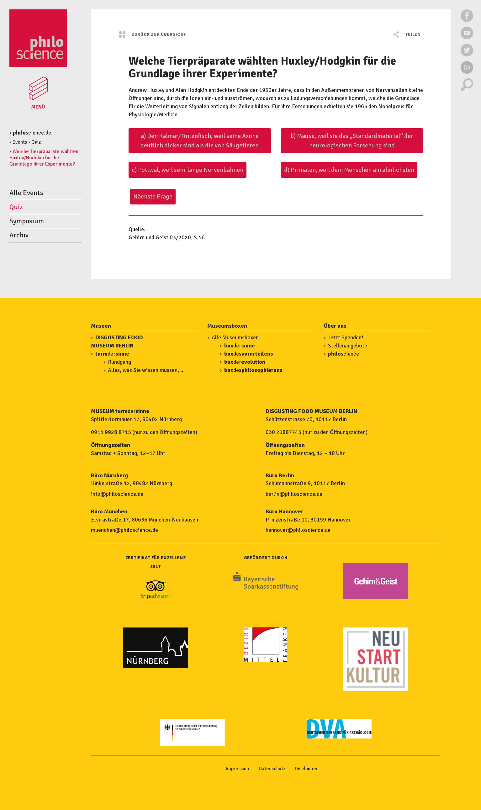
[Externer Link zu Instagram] (467, 72)
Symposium (26, 221)
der (112, 353)
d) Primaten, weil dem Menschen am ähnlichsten (349, 170)
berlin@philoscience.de (294, 493)
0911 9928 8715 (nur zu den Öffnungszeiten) (144, 432)
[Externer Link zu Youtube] (467, 37)
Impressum (237, 768)
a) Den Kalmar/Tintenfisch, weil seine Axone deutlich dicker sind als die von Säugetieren (199, 140)
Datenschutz (272, 768)
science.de (32, 132)
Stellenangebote (347, 345)
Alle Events (26, 192)
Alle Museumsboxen (235, 337)
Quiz (36, 142)
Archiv (19, 235)
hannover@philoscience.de (298, 530)
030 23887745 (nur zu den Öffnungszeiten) (316, 432)
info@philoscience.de (117, 493)
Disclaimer (306, 768)
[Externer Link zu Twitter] (467, 55)
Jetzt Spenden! (345, 337)
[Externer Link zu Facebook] (467, 20)
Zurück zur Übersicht (152, 34)
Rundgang (119, 361)
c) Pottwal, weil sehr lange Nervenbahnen (187, 170)
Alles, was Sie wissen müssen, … (146, 370)
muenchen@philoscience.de (124, 530)
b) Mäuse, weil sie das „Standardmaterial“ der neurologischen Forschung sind (351, 140)
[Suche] (467, 89)
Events (20, 142)
